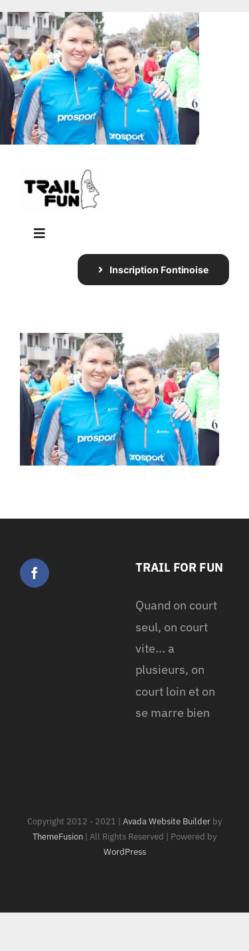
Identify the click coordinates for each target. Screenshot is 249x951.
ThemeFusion (58, 836)
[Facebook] (34, 573)
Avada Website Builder (166, 821)
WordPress (125, 851)
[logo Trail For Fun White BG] (61, 171)
